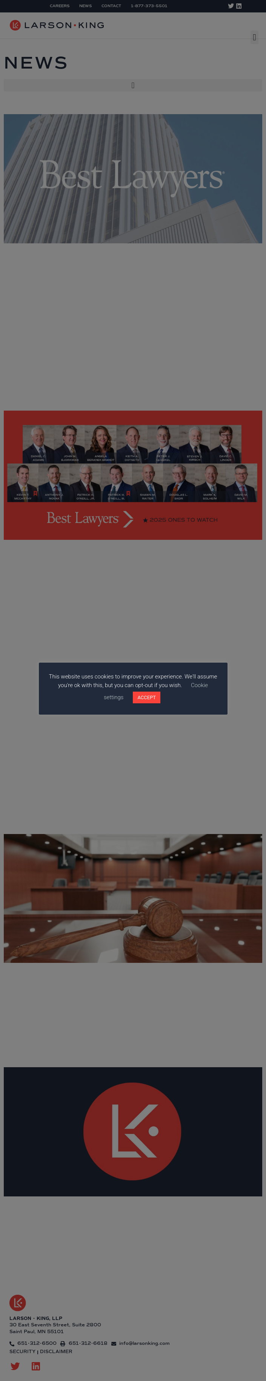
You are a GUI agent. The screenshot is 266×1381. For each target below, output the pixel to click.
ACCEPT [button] (146, 697)
